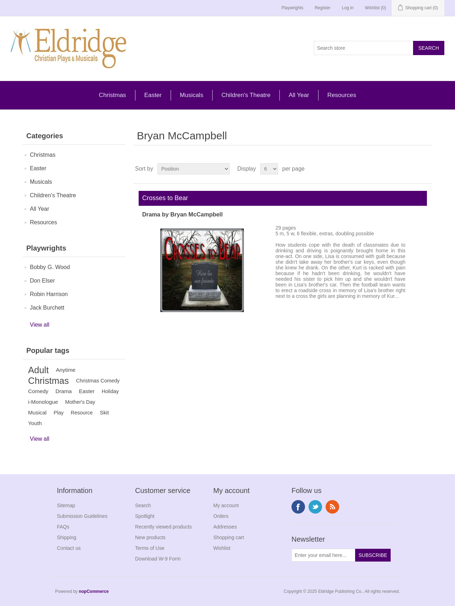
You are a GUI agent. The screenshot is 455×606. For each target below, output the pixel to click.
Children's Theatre (246, 95)
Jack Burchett (47, 308)
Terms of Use (149, 548)
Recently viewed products (163, 527)
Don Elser (42, 281)
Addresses (225, 527)
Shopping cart (228, 537)
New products (150, 537)
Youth (35, 423)
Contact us (69, 548)
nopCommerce (94, 591)
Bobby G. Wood (50, 267)
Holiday (110, 391)
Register (323, 7)
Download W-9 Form (158, 559)
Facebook (298, 507)
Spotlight (144, 516)
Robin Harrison (49, 294)
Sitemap (66, 505)
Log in (348, 7)
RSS (332, 507)
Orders (221, 516)
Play (59, 412)
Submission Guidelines (82, 516)
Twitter (315, 507)
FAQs (63, 527)
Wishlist (221, 548)
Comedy (38, 391)
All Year (299, 95)
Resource (82, 412)
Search (143, 505)
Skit (104, 412)
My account (226, 505)
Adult (38, 370)
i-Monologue (43, 402)
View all (39, 325)
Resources (341, 95)
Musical (37, 412)
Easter (153, 95)
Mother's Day (80, 402)
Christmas (112, 95)
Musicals (191, 95)
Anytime (65, 370)
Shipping (66, 537)
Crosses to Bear (163, 198)
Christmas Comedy (98, 381)
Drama (63, 391)
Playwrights (292, 7)
